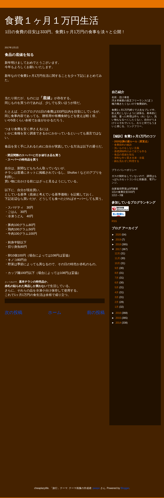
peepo (96, 488)
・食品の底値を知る (123, 155)
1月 (117, 307)
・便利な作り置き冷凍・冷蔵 (128, 158)
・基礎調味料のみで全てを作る (129, 151)
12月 (118, 253)
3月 (117, 297)
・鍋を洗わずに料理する (125, 161)
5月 (117, 287)
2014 (119, 323)
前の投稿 (96, 312)
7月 (117, 278)
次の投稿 (13, 312)
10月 (118, 263)
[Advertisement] (135, 66)
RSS (114, 221)
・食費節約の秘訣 (122, 145)
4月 (117, 292)
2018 (119, 244)
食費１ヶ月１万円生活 (56, 20)
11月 (118, 258)
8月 (117, 273)
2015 (119, 318)
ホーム (54, 312)
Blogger (125, 488)
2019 (119, 240)
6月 (117, 283)
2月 (117, 302)
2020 (119, 235)
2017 (119, 249)
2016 (119, 313)
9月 (117, 268)
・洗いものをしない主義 (125, 148)
